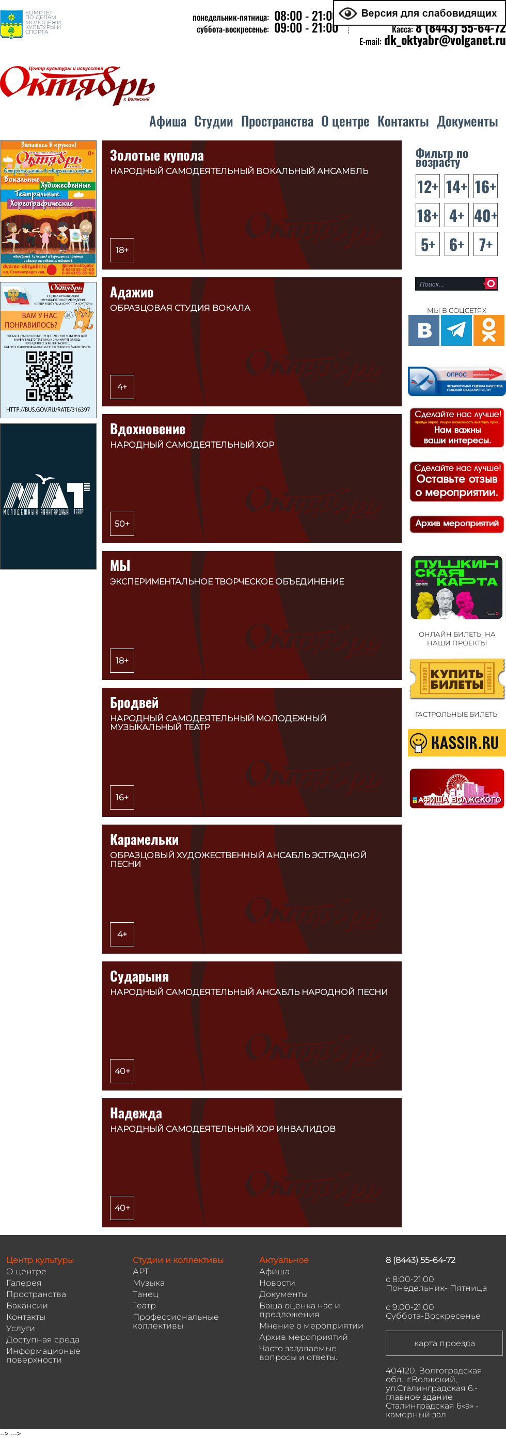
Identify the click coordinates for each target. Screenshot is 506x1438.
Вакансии (27, 1305)
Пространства (277, 120)
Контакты (403, 120)
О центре (345, 120)
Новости (277, 1283)
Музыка (149, 1283)
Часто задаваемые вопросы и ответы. (298, 1353)
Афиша (167, 120)
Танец (146, 1294)
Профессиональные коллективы (176, 1321)
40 (482, 215)
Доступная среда (43, 1340)
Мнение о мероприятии (311, 1326)
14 (453, 186)
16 (482, 186)
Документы (467, 120)
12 (425, 186)
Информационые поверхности (43, 1355)
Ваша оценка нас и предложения (299, 1310)
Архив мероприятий (303, 1337)
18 (424, 215)
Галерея (24, 1283)
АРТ (141, 1271)
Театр (144, 1305)
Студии (213, 120)
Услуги (20, 1328)
